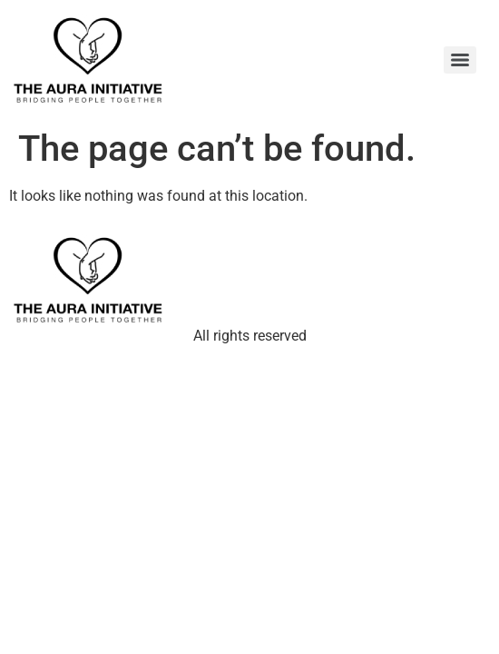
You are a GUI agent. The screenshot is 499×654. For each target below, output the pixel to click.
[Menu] (460, 60)
